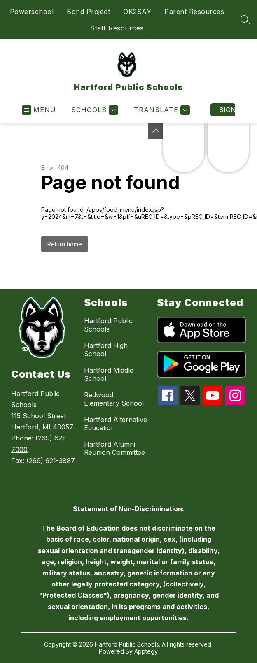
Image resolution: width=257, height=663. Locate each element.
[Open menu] (39, 110)
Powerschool (32, 11)
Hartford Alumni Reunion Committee (114, 448)
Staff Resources (117, 28)
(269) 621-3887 (50, 461)
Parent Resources (194, 11)
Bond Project (88, 11)
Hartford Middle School (108, 374)
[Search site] (245, 20)
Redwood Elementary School (114, 399)
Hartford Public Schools (108, 325)
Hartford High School (106, 349)
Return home (64, 244)
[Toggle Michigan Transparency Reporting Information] (156, 131)
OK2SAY (137, 11)
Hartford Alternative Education (115, 423)
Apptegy (146, 651)
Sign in (227, 110)
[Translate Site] (161, 110)
